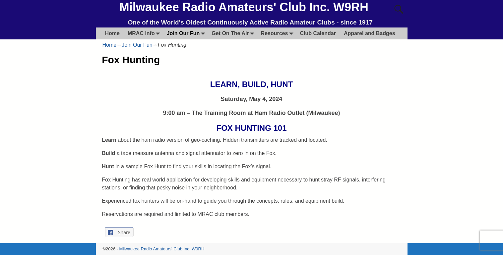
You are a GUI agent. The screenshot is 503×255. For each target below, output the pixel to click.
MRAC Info (145, 33)
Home (112, 33)
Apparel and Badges (369, 33)
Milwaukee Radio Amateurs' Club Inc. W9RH (243, 7)
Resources (278, 33)
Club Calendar (318, 33)
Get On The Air (234, 33)
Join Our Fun (187, 33)
